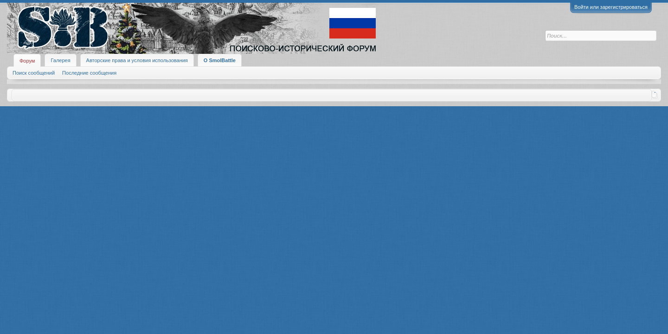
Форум (27, 61)
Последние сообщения (89, 73)
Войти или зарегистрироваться (611, 7)
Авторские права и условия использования (137, 60)
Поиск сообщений (34, 73)
